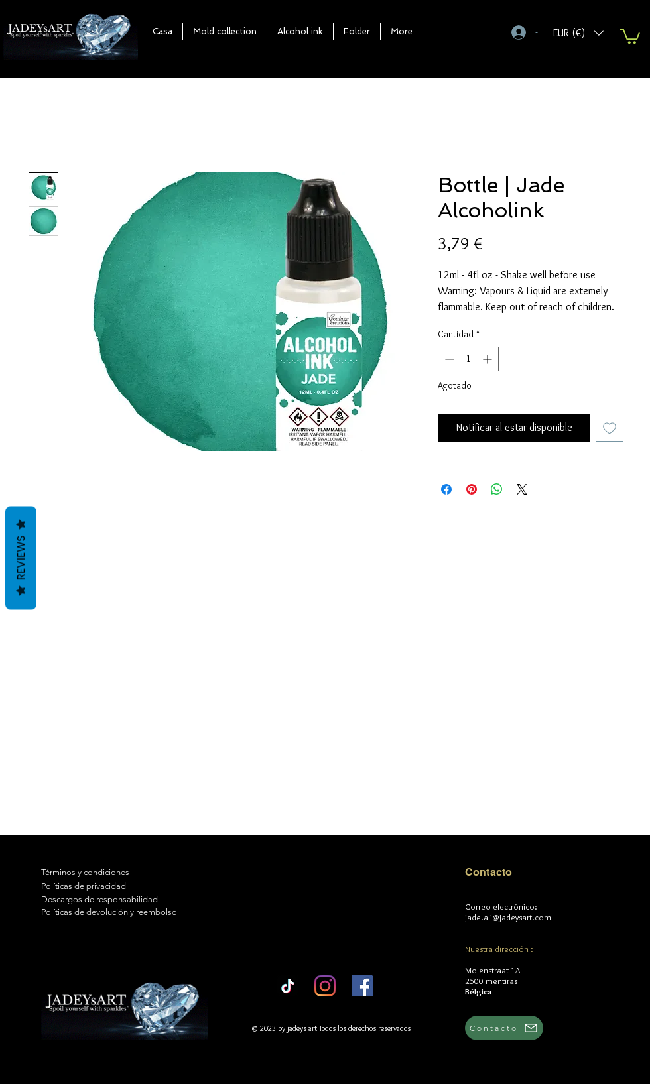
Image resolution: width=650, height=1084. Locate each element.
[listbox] (578, 33)
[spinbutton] (468, 359)
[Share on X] (522, 489)
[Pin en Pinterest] (472, 489)
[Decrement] (448, 359)
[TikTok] (287, 985)
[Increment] (488, 359)
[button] (225, 31)
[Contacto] (504, 1028)
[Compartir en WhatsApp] (497, 489)
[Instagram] (325, 985)
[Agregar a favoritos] (609, 428)
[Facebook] (362, 985)
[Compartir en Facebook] (446, 489)
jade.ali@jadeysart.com (508, 917)
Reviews (21, 557)
